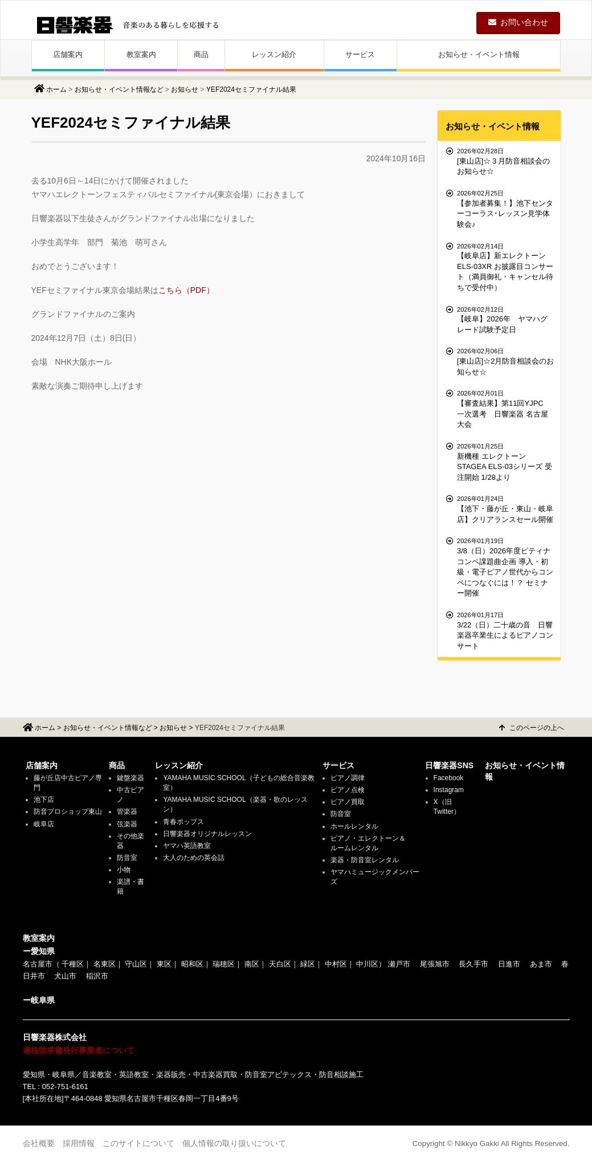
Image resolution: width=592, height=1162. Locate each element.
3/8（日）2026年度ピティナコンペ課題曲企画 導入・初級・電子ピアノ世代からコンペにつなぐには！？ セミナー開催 (500, 566)
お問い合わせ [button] (518, 22)
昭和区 (192, 964)
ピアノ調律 (347, 778)
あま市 (541, 964)
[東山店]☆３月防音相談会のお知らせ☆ (500, 161)
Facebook (449, 778)
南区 (251, 964)
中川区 (367, 964)
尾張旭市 (435, 964)
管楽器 (127, 812)
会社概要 (39, 1143)
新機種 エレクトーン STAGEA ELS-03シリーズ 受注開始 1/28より (500, 462)
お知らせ (184, 89)
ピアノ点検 (347, 790)
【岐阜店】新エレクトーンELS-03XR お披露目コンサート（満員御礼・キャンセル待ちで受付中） (500, 267)
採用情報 (79, 1143)
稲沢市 (97, 976)
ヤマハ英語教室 (187, 846)
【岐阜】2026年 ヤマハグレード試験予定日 (500, 319)
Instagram (449, 790)
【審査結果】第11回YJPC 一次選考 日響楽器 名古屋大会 (500, 409)
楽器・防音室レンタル (364, 860)
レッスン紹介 (274, 54)
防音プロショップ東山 (68, 812)
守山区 (136, 964)
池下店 (44, 800)
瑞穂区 (224, 964)
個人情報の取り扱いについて (234, 1143)
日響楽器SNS (449, 765)
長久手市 (473, 964)
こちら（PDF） (186, 290)
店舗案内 (68, 54)
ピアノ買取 (347, 802)
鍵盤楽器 (130, 778)
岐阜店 (44, 824)
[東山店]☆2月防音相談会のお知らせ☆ (500, 361)
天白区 (280, 964)
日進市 (509, 964)
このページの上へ (531, 728)
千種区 (73, 964)
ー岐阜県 (39, 1000)
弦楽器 (127, 824)
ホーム (56, 89)
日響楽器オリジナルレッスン (207, 834)
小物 (123, 870)
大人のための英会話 (193, 858)
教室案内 (141, 54)
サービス (360, 54)
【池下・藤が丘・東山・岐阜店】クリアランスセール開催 (500, 508)
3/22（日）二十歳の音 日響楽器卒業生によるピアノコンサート (500, 630)
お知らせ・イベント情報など (119, 89)
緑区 (307, 964)
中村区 (336, 964)
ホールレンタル (354, 826)
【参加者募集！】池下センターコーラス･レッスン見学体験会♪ (500, 209)
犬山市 (65, 976)
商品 (201, 54)
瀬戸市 (399, 964)
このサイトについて (138, 1143)
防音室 (127, 858)
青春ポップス (183, 822)
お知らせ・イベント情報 (479, 54)
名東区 (104, 964)
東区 (164, 964)
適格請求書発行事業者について (78, 1050)
